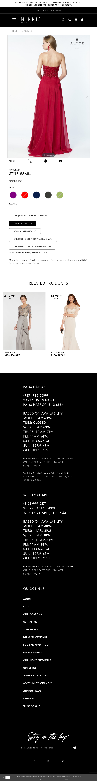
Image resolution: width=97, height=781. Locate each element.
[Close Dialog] (3, 777)
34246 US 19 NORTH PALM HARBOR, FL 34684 (43, 402)
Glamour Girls (32, 652)
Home (14, 31)
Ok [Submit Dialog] (8, 777)
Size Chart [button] (13, 204)
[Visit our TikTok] (63, 761)
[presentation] (25, 321)
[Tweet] (30, 161)
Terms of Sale (31, 706)
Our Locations (32, 614)
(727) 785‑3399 (35, 395)
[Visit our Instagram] (48, 761)
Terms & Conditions (35, 675)
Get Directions (36, 450)
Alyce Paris (27, 31)
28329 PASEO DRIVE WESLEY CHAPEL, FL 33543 (44, 510)
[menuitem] (14, 20)
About (27, 598)
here (66, 779)
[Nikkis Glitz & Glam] (30, 19)
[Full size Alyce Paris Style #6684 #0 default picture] (49, 96)
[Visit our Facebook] (34, 761)
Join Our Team (32, 690)
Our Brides (29, 667)
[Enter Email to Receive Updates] (48, 748)
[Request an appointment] (48, 10)
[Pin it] (45, 161)
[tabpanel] (49, 96)
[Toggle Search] (63, 20)
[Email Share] (60, 161)
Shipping (28, 698)
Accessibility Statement (37, 683)
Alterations (30, 629)
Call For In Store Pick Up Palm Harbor (32, 246)
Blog (26, 606)
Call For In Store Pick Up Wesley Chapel (33, 239)
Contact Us (30, 621)
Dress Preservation (35, 637)
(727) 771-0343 (31, 465)
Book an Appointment (25, 231)
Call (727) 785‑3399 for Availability (30, 215)
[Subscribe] (74, 748)
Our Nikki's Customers (37, 660)
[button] (14, 20)
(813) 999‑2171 (35, 503)
